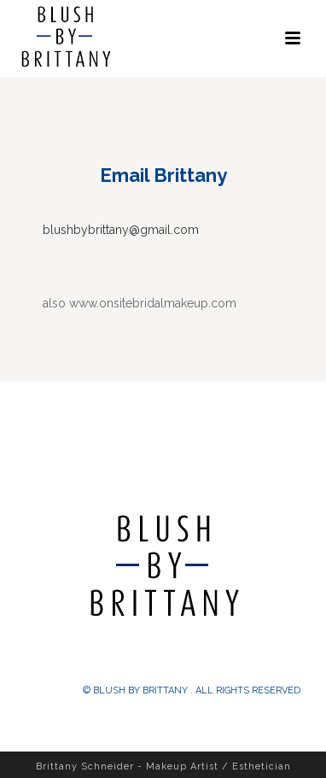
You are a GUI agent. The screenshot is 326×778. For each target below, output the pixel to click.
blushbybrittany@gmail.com (121, 230)
